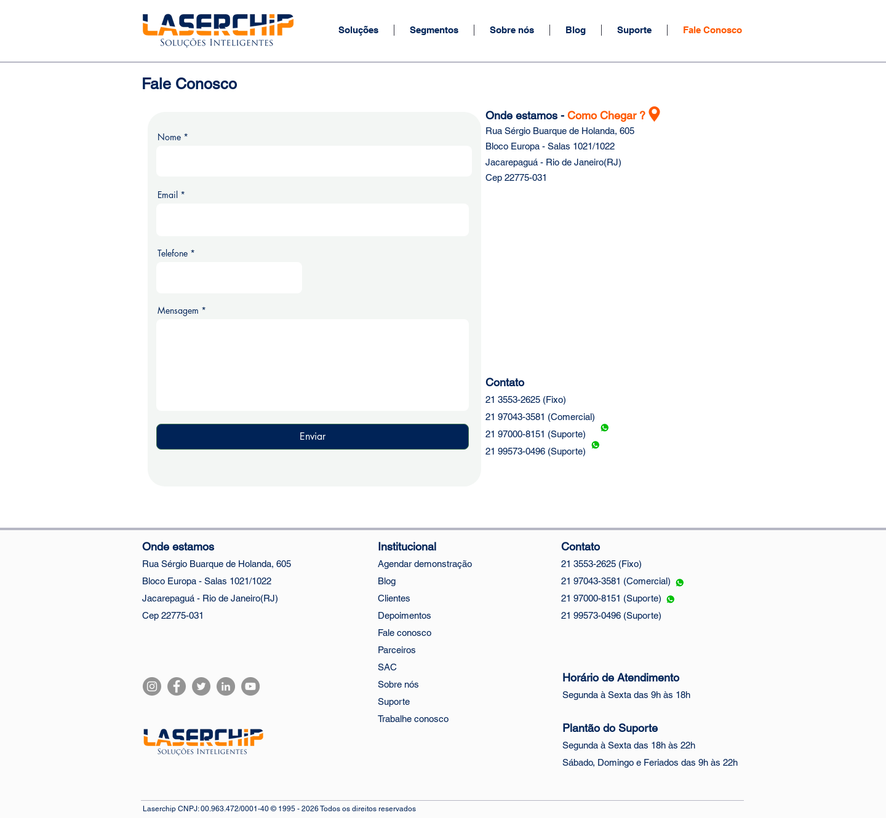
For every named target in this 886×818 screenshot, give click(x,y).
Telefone (173, 253)
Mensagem (178, 310)
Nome (169, 137)
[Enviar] (312, 437)
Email (168, 195)
